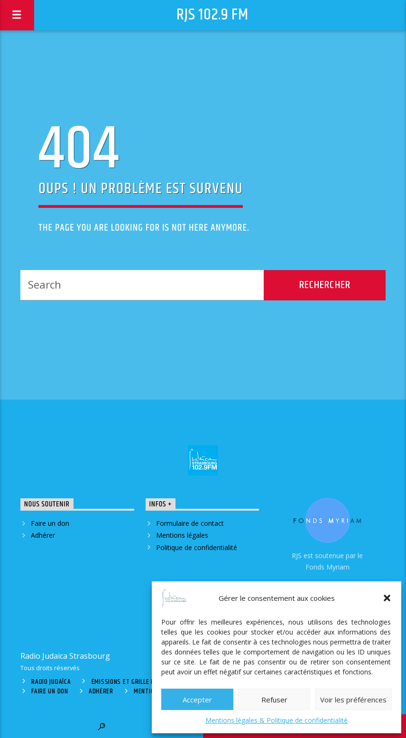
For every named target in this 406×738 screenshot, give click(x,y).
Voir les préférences (353, 699)
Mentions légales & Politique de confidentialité (276, 720)
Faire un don (50, 523)
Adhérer (43, 535)
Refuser (274, 699)
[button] (387, 598)
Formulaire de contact (190, 523)
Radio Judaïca (51, 682)
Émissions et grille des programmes (146, 682)
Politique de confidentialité (196, 547)
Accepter (197, 699)
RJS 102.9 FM (212, 15)
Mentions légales (182, 535)
